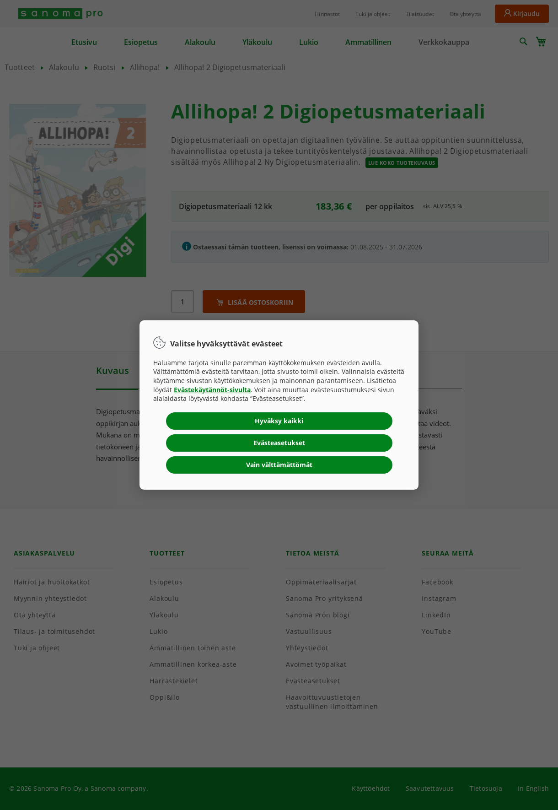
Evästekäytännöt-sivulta (212, 389)
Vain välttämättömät (279, 464)
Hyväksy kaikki (279, 420)
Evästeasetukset (279, 442)
